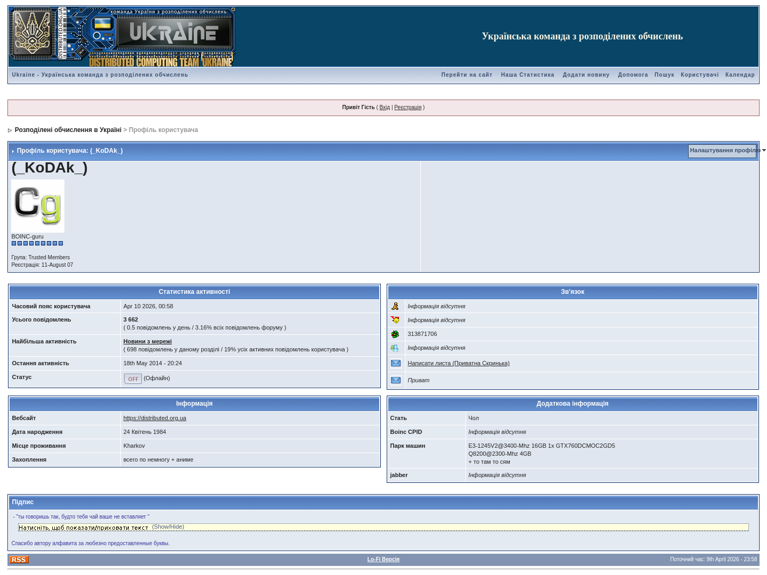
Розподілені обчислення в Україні (68, 130)
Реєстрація (407, 107)
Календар (740, 75)
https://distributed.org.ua (155, 418)
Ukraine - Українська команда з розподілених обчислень (100, 75)
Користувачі (700, 75)
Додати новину (586, 75)
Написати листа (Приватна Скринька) (459, 363)
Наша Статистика (527, 75)
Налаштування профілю (725, 150)
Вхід (385, 107)
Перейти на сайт (467, 75)
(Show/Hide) (168, 527)
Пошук (664, 75)
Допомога (633, 75)
